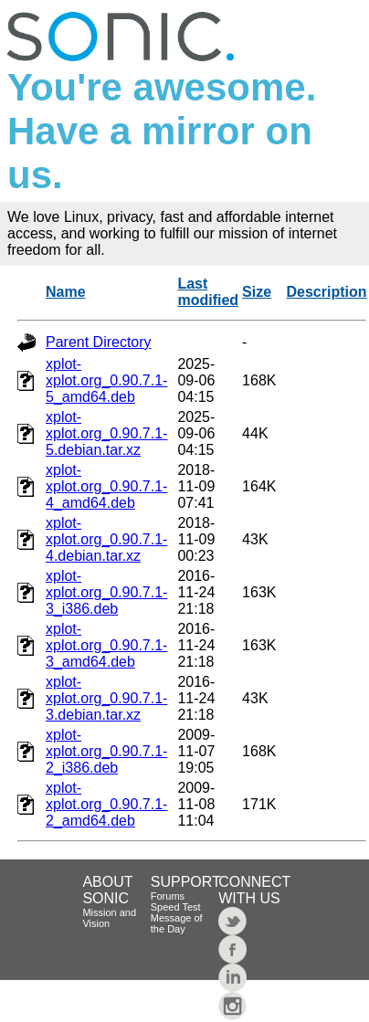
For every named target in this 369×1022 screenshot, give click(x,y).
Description (326, 292)
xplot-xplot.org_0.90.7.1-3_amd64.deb (106, 645)
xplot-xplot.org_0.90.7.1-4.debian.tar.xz (106, 539)
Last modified (207, 292)
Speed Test (176, 906)
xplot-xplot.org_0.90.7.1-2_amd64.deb (106, 804)
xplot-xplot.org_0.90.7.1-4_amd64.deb (106, 486)
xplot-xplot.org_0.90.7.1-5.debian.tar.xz (106, 433)
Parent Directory (99, 342)
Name (66, 292)
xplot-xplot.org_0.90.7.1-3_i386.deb (106, 592)
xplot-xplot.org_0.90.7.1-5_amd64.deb (106, 380)
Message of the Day (177, 923)
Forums (167, 895)
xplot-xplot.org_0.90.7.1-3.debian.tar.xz (106, 698)
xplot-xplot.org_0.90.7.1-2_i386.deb (106, 751)
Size (256, 292)
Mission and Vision (109, 918)
